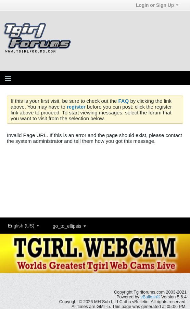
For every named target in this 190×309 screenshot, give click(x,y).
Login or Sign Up (157, 5)
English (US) (23, 225)
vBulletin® (150, 297)
